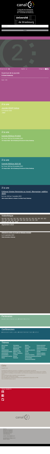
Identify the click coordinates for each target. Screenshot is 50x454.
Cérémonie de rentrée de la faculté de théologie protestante (16, 233)
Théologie (39, 356)
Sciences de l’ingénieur (30, 359)
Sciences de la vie (41, 346)
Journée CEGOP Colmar (10, 108)
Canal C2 (4, 428)
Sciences (27, 353)
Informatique (16, 345)
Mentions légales (6, 439)
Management (16, 348)
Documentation (5, 354)
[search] (25, 26)
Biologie (3, 346)
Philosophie (27, 346)
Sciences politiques (41, 354)
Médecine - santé (17, 351)
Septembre (4, 221)
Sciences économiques (42, 348)
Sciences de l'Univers (29, 354)
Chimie (3, 348)
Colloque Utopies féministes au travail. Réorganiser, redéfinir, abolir (25, 193)
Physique (27, 348)
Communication (5, 350)
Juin (8, 221)
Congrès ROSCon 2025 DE (11, 164)
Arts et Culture (5, 345)
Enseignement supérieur (7, 356)
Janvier (16, 221)
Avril (13, 221)
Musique (15, 356)
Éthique (3, 357)
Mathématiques (16, 350)
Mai (10, 221)
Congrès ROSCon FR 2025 (11, 136)
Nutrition (27, 345)
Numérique (15, 357)
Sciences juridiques (41, 353)
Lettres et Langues (17, 346)
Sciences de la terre (41, 345)
